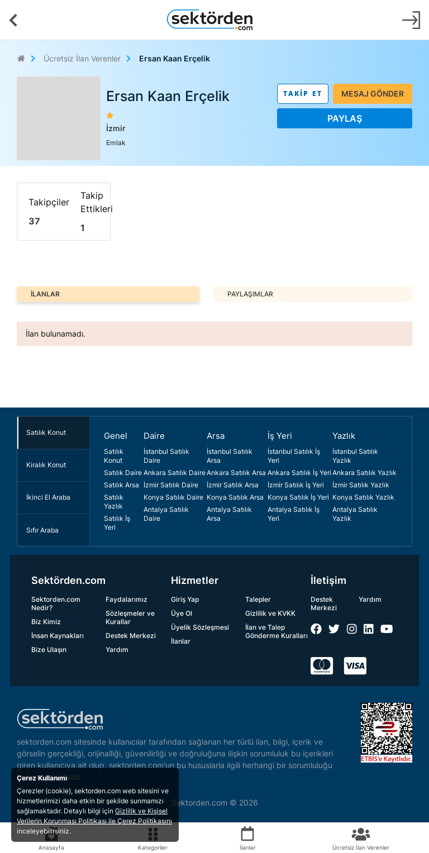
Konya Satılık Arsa (235, 497)
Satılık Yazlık (113, 501)
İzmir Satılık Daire (171, 485)
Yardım (117, 649)
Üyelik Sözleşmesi (200, 627)
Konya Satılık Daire (173, 497)
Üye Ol (181, 613)
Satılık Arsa (121, 485)
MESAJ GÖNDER (372, 93)
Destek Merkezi (131, 635)
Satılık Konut (113, 455)
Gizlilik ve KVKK (270, 613)
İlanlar (180, 641)
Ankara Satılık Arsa (236, 472)
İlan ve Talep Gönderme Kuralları (276, 631)
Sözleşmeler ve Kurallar (130, 617)
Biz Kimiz (46, 621)
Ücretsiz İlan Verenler (82, 58)
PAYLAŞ (344, 118)
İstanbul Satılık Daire (166, 455)
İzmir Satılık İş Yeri (296, 485)
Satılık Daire (123, 472)
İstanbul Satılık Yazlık (355, 455)
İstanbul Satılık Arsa (229, 455)
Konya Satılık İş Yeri (298, 497)
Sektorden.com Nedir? (55, 603)
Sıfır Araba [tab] (42, 530)
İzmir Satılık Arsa (233, 485)
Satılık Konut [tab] (46, 432)
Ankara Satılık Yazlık (364, 472)
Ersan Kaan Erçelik (174, 58)
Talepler (258, 599)
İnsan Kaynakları (57, 635)
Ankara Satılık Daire (175, 472)
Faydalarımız (126, 599)
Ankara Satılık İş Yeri (299, 472)
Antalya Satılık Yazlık (355, 514)
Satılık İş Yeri (117, 522)
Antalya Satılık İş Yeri (294, 514)
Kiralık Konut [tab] (46, 465)
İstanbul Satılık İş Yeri (294, 455)
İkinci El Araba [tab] (48, 497)
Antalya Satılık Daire (166, 514)
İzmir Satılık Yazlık (360, 485)
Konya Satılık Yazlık (363, 497)
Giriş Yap (185, 599)
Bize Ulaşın (48, 649)
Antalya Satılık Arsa (229, 514)
